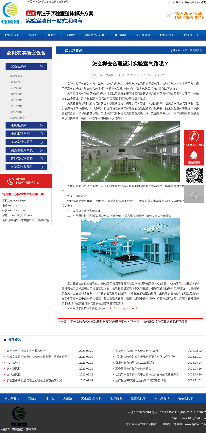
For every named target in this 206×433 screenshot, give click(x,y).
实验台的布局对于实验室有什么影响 (137, 350)
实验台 (33, 35)
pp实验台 (15, 82)
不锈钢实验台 (17, 76)
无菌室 (70, 35)
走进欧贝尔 (143, 35)
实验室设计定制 (94, 35)
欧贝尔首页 (12, 35)
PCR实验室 (14, 362)
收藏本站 (178, 2)
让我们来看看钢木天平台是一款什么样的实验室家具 (147, 374)
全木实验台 (16, 105)
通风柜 (52, 35)
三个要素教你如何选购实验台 (133, 368)
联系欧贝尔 (191, 35)
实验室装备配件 (22, 166)
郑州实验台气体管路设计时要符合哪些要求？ (100, 321)
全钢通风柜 (14, 374)
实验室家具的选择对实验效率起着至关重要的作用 (37, 356)
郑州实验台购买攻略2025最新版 (135, 362)
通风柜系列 (18, 125)
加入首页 (201, 2)
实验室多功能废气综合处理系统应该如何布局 (34, 380)
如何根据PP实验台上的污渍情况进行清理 (140, 380)
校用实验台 (16, 111)
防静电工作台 (17, 117)
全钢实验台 (16, 88)
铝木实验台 (16, 99)
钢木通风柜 (14, 368)
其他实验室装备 (22, 158)
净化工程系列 (20, 133)
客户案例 (120, 35)
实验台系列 (18, 66)
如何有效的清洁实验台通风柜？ (26, 350)
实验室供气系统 (22, 142)
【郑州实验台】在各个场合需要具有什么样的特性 (145, 356)
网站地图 (189, 2)
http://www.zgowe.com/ (123, 308)
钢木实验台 (16, 94)
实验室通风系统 (22, 150)
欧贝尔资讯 (167, 35)
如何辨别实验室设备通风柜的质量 (165, 321)
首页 (184, 50)
